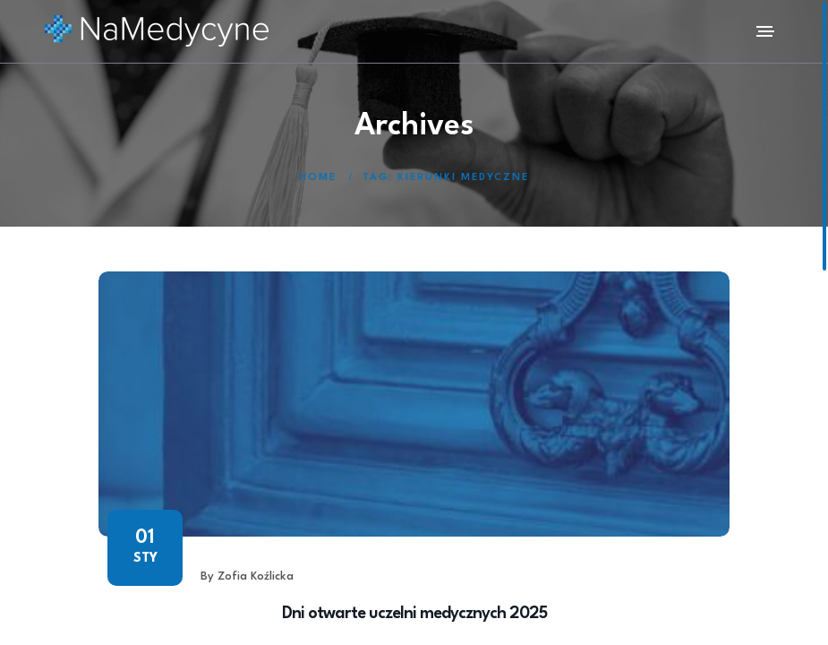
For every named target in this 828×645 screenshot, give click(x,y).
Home (318, 178)
